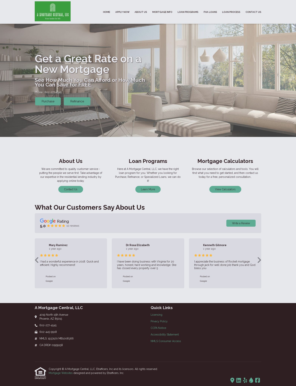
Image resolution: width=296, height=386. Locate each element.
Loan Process (231, 12)
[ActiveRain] (251, 380)
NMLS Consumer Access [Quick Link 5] (166, 341)
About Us (141, 12)
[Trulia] (232, 380)
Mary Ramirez (58, 245)
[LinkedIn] (238, 380)
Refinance (77, 101)
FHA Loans (210, 12)
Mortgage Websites (61, 372)
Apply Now (122, 12)
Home (106, 12)
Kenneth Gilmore (215, 245)
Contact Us (253, 12)
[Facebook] (257, 380)
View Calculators (225, 189)
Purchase (48, 101)
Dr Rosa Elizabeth (138, 245)
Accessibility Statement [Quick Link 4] (165, 334)
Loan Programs (188, 12)
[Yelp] (245, 380)
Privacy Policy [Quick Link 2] (159, 321)
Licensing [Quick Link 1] (156, 314)
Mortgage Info (162, 12)
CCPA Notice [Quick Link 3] (158, 327)
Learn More (148, 189)
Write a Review (241, 223)
